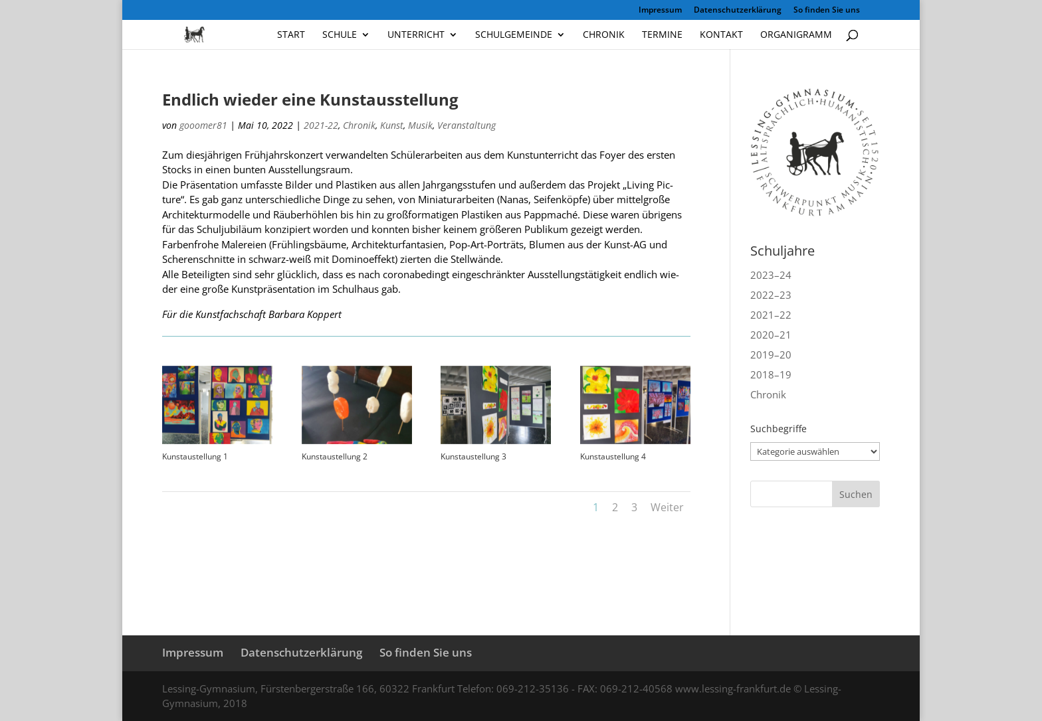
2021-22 (321, 125)
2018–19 (770, 374)
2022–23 (770, 294)
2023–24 (770, 274)
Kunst (391, 125)
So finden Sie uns (826, 10)
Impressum (660, 10)
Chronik (604, 35)
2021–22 (770, 314)
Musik (420, 125)
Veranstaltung (466, 125)
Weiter (667, 507)
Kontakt (721, 35)
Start (291, 35)
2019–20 (770, 354)
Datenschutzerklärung (738, 10)
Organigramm (796, 35)
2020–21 (770, 334)
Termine (662, 35)
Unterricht (416, 35)
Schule (339, 35)
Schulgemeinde (513, 35)
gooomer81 (203, 125)
